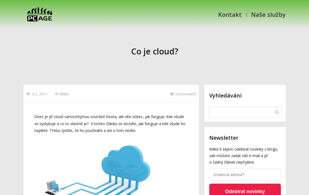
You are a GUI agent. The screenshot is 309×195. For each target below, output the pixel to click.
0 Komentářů (183, 94)
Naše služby (268, 14)
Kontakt (230, 14)
